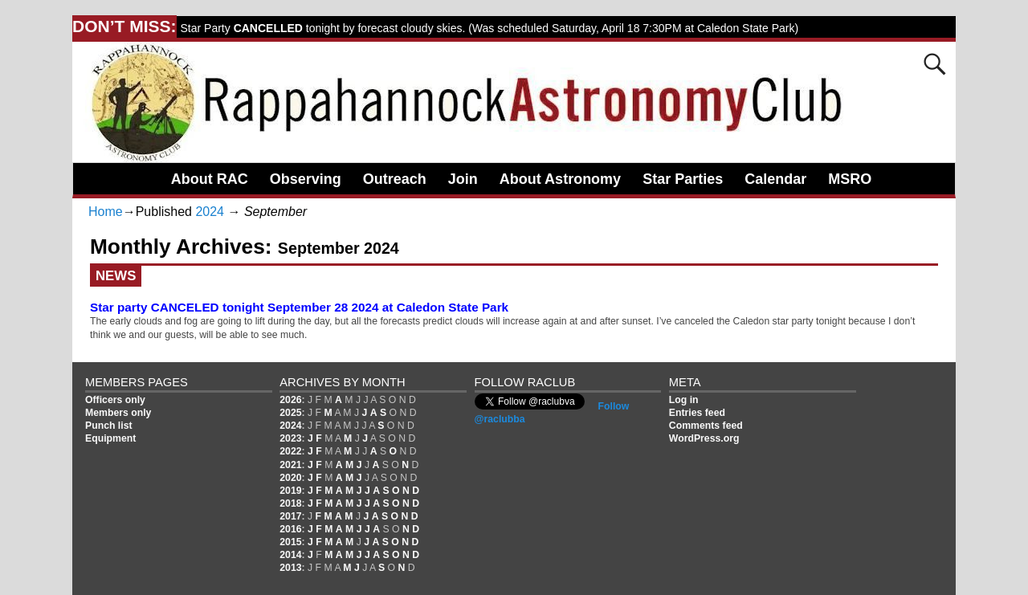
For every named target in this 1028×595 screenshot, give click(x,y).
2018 (290, 503)
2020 (290, 477)
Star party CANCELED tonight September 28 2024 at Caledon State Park (299, 307)
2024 (209, 211)
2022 (290, 451)
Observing (305, 179)
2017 (290, 516)
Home (105, 211)
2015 (290, 542)
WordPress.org (704, 438)
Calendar (775, 179)
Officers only (115, 399)
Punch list (109, 425)
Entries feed (697, 412)
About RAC (209, 179)
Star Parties (682, 179)
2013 (290, 567)
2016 (290, 529)
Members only (118, 412)
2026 (290, 399)
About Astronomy (560, 179)
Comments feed (706, 425)
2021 (290, 465)
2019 (290, 490)
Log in (684, 399)
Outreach (394, 179)
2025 (290, 412)
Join (463, 179)
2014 (290, 554)
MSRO (849, 179)
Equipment (110, 438)
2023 (290, 438)
